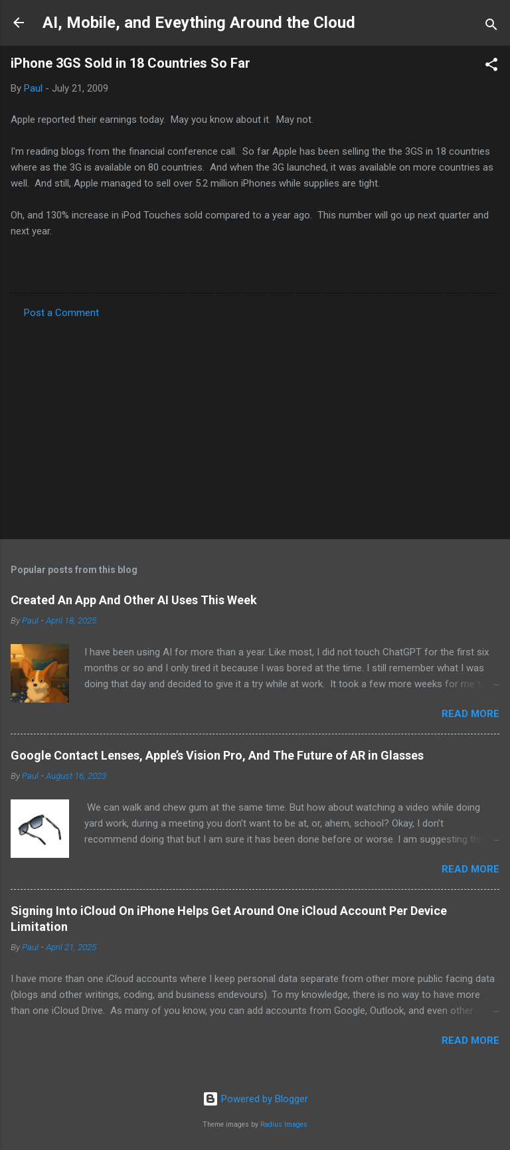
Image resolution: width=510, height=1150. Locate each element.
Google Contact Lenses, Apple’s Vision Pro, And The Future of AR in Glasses (217, 755)
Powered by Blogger (255, 1099)
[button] (491, 66)
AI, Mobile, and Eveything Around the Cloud (198, 22)
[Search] (491, 27)
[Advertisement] (255, 425)
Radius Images (283, 1124)
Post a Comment (61, 313)
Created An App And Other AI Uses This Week (134, 600)
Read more (470, 714)
